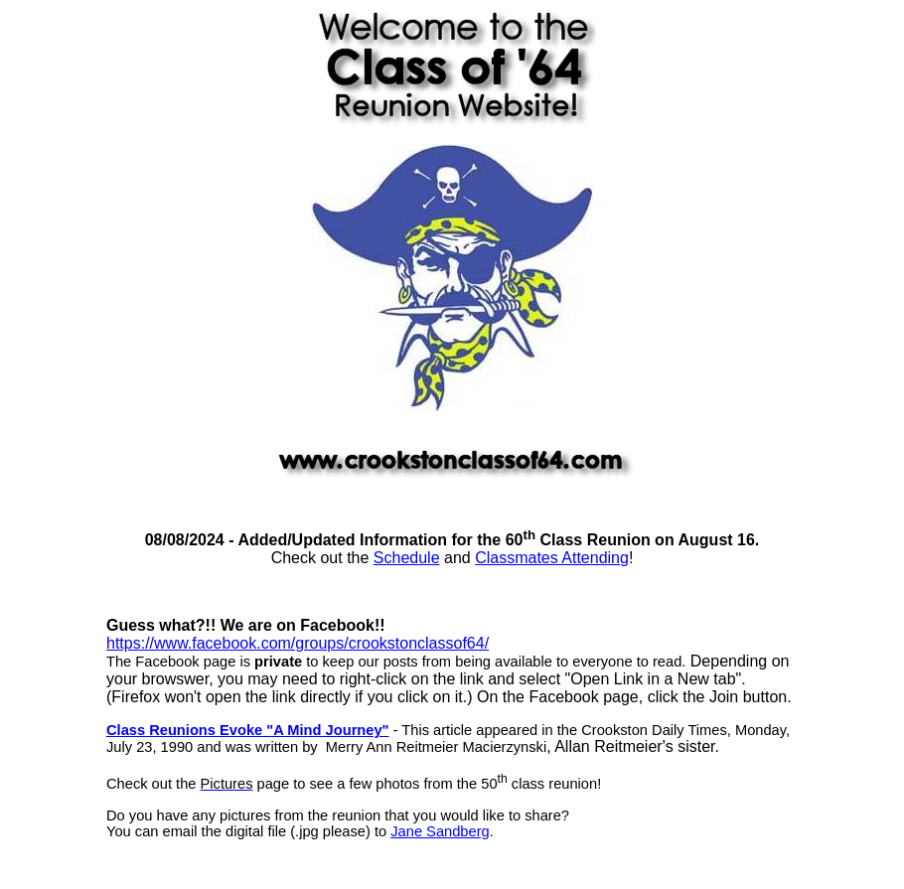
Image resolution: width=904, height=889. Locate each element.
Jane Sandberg (439, 831)
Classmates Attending (552, 557)
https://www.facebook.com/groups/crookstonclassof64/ (297, 643)
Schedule (407, 557)
